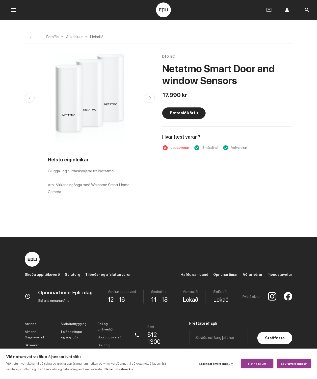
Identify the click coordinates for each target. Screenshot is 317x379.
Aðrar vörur (253, 275)
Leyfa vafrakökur (294, 364)
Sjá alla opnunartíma (53, 301)
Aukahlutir (74, 36)
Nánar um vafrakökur (119, 369)
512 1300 (153, 338)
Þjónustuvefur (279, 275)
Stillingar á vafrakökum (216, 364)
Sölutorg (72, 275)
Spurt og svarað (110, 337)
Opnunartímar (225, 275)
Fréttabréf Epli (203, 323)
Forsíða (52, 36)
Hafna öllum (257, 364)
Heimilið (97, 36)
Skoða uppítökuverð (42, 275)
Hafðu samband (194, 275)
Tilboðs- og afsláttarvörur (108, 275)
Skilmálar (32, 345)
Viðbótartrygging (73, 324)
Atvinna (30, 324)
